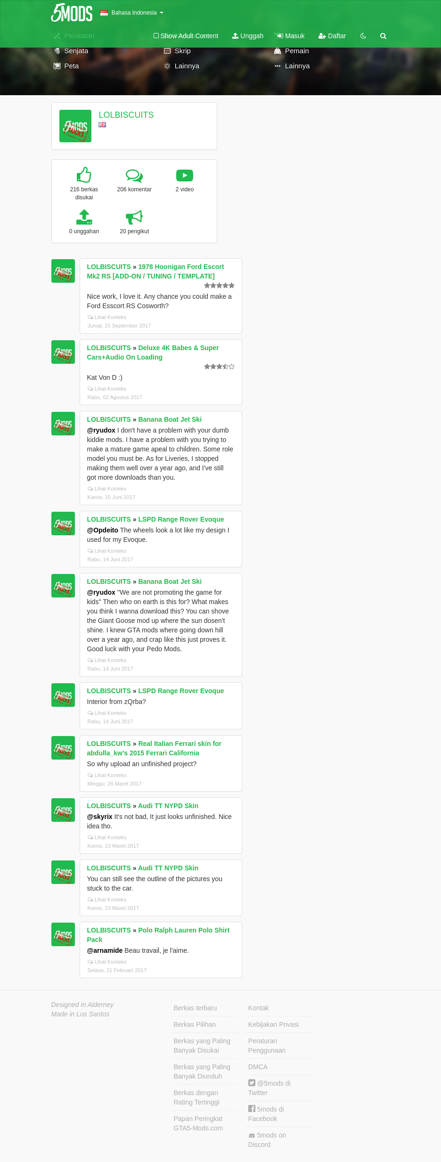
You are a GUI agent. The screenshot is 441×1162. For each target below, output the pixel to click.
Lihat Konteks (107, 317)
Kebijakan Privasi (273, 1024)
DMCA (258, 1067)
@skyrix (100, 816)
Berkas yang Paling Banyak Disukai (202, 1045)
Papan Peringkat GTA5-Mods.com (198, 1123)
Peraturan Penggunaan (267, 1045)
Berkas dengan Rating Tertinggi (197, 1097)
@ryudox (101, 430)
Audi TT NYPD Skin (168, 806)
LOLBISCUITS (126, 115)
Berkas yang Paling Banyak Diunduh (202, 1071)
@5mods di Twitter (269, 1088)
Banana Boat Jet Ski (170, 419)
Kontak (258, 1008)
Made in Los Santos (80, 1014)
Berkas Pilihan (195, 1024)
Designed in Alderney (82, 1004)
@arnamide (105, 950)
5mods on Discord (267, 1139)
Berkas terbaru (195, 1008)
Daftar (332, 36)
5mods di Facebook (266, 1113)
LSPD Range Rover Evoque (181, 519)
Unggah (247, 36)
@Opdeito (103, 530)
